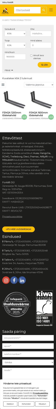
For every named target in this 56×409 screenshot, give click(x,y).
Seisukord (10, 29)
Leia (44, 65)
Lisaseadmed (7, 118)
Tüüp (7, 40)
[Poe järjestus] (39, 84)
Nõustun (42, 404)
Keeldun (10, 404)
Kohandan (26, 404)
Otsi (32, 29)
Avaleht (5, 20)
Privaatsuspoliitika (12, 216)
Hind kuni (9, 52)
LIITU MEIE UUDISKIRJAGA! (18, 229)
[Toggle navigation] (51, 10)
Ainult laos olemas (38, 56)
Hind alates (36, 40)
